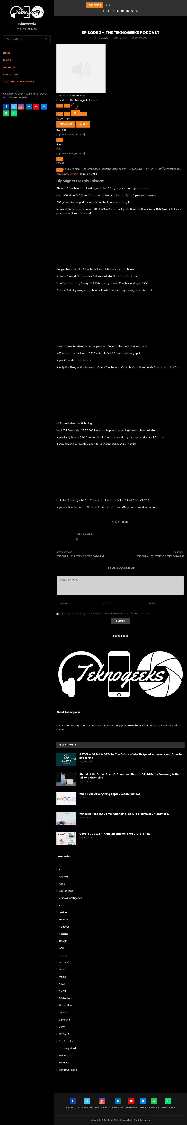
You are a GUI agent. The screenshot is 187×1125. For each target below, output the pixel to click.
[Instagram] (21, 106)
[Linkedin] (29, 106)
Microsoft (64, 962)
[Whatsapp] (14, 113)
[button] (106, 5)
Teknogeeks (102, 38)
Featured (64, 919)
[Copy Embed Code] (59, 170)
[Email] (44, 106)
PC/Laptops (65, 998)
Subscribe (66, 124)
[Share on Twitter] (116, 522)
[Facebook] (6, 106)
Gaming (63, 933)
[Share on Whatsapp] (119, 522)
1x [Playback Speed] (75, 113)
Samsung (64, 1019)
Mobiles (63, 976)
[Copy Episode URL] (59, 159)
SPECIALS (64, 1034)
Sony (62, 1026)
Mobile (62, 969)
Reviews (63, 1012)
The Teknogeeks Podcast (18, 81)
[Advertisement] (120, 241)
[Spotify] (6, 113)
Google (63, 941)
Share (83, 124)
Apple (62, 883)
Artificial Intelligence (70, 898)
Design (63, 912)
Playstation (65, 1005)
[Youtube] (36, 106)
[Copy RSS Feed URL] (59, 140)
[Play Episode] (59, 106)
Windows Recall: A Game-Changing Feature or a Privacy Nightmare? (124, 814)
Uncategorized (67, 1048)
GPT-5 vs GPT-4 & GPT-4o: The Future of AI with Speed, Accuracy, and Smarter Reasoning (131, 756)
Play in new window (67, 174)
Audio (62, 905)
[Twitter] (14, 106)
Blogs (7, 60)
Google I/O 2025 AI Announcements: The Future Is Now (114, 833)
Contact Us (10, 74)
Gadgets (64, 926)
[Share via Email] (126, 522)
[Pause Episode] (67, 106)
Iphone (63, 955)
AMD (61, 869)
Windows (64, 1062)
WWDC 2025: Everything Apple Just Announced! (110, 794)
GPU (61, 948)
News (62, 984)
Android (63, 876)
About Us (9, 67)
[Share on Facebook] (113, 522)
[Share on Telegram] (123, 522)
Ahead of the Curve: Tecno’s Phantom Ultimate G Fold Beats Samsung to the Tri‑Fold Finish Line (129, 775)
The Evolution (66, 1041)
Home (6, 52)
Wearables (65, 1055)
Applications (66, 891)
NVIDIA (62, 991)
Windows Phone (68, 1069)
